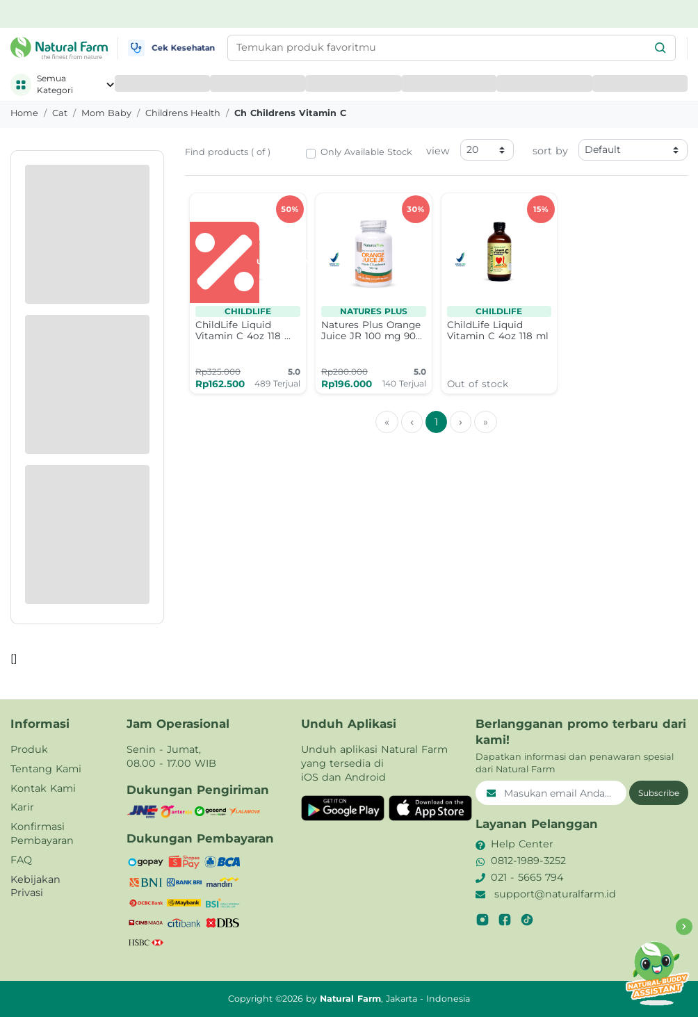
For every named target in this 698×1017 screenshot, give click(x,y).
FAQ (21, 860)
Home (24, 113)
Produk (29, 749)
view (438, 151)
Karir (22, 807)
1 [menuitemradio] (436, 422)
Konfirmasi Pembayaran (42, 833)
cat (59, 113)
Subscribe (658, 793)
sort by (550, 151)
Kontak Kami (43, 788)
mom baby (106, 113)
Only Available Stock (366, 152)
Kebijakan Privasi (35, 886)
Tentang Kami (45, 769)
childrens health (182, 113)
